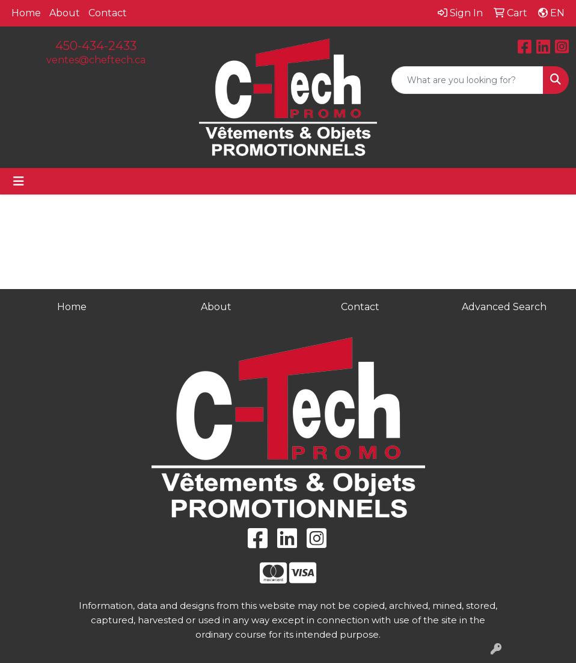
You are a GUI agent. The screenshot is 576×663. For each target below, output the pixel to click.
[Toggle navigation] (18, 181)
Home (26, 13)
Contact (107, 13)
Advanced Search (504, 307)
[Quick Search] (467, 80)
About (64, 13)
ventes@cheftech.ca (96, 60)
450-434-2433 (95, 46)
